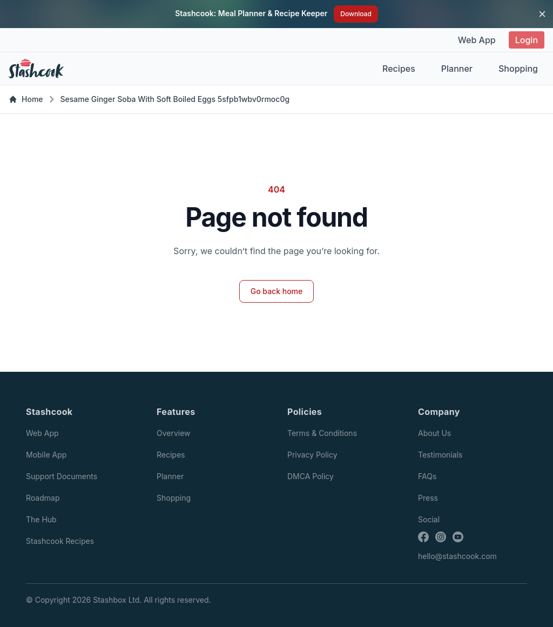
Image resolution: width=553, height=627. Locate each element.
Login (526, 40)
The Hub (41, 519)
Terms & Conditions (322, 433)
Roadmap (42, 497)
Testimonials (440, 454)
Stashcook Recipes (60, 541)
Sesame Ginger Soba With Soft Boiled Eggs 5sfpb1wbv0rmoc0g (175, 99)
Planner (457, 68)
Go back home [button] (277, 291)
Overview (174, 433)
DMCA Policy (310, 476)
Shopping (518, 68)
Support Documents (61, 476)
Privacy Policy (312, 454)
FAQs (427, 476)
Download (356, 14)
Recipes (398, 68)
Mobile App (46, 454)
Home (26, 99)
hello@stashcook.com (457, 556)
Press (428, 497)
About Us (434, 433)
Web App (477, 40)
